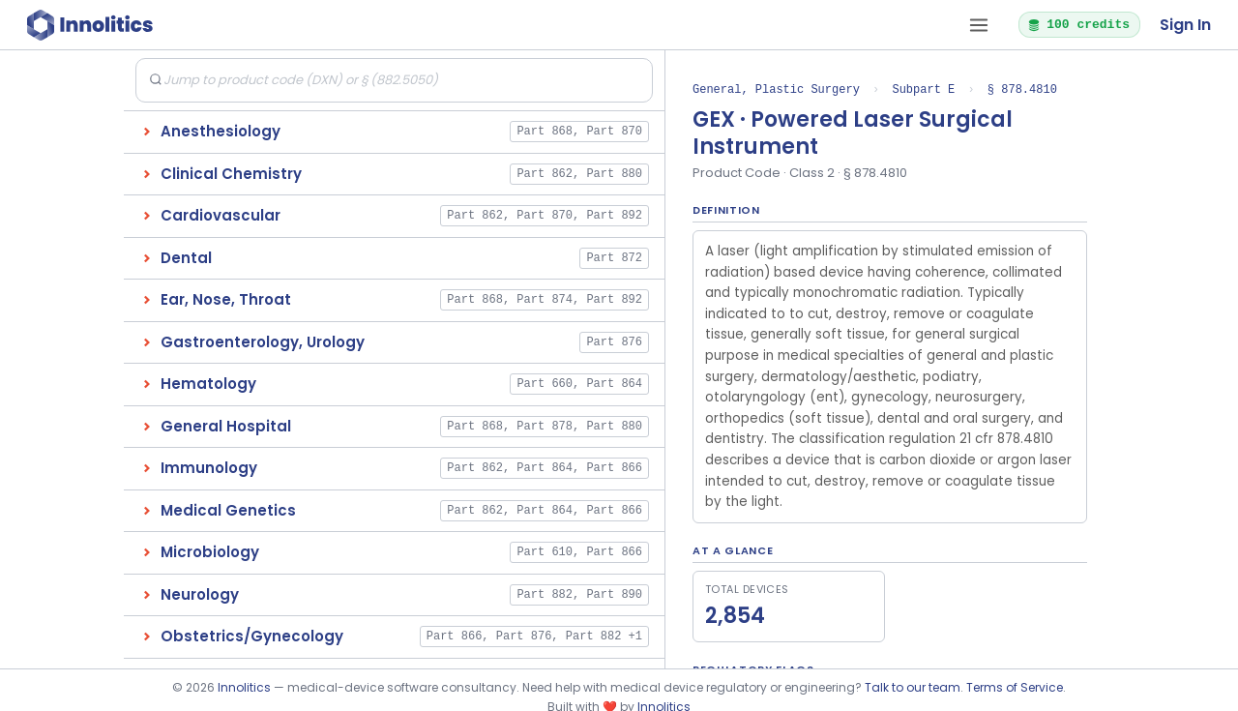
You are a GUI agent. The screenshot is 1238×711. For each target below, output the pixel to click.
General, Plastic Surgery (776, 89)
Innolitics (244, 687)
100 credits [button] (1078, 24)
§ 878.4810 (1022, 89)
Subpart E (923, 89)
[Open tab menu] (978, 25)
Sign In (1185, 25)
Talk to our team (912, 687)
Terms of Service (1014, 687)
